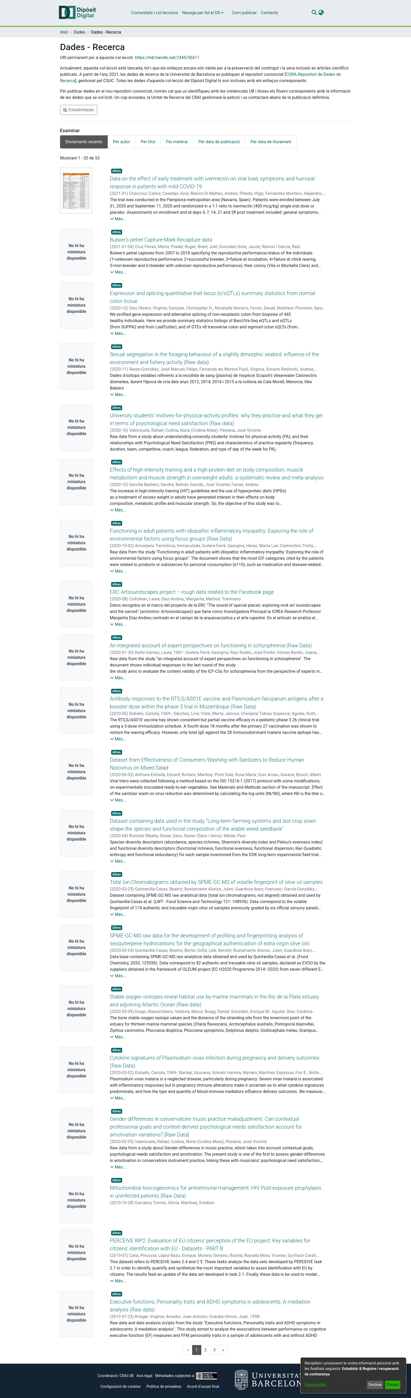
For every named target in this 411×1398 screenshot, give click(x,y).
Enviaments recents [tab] (84, 141)
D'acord (393, 1385)
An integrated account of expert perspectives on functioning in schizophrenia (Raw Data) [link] (211, 645)
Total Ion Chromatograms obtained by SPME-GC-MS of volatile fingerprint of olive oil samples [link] (216, 882)
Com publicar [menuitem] (244, 12)
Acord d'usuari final (203, 1386)
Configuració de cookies (120, 1386)
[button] (314, 13)
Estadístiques (78, 109)
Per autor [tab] (121, 141)
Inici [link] (64, 32)
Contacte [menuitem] (269, 12)
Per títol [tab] (148, 141)
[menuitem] (203, 13)
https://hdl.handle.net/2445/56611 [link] (167, 57)
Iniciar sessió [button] (337, 12)
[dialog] (353, 1375)
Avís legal (144, 1376)
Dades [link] (79, 32)
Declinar (375, 1385)
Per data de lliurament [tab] (271, 141)
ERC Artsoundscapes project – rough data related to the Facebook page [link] (192, 592)
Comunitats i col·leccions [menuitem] (154, 12)
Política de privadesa (164, 1386)
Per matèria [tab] (176, 141)
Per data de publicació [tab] (219, 141)
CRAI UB (126, 1376)
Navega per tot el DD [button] (201, 12)
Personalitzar (315, 1385)
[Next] (223, 1350)
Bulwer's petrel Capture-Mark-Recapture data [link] (161, 240)
